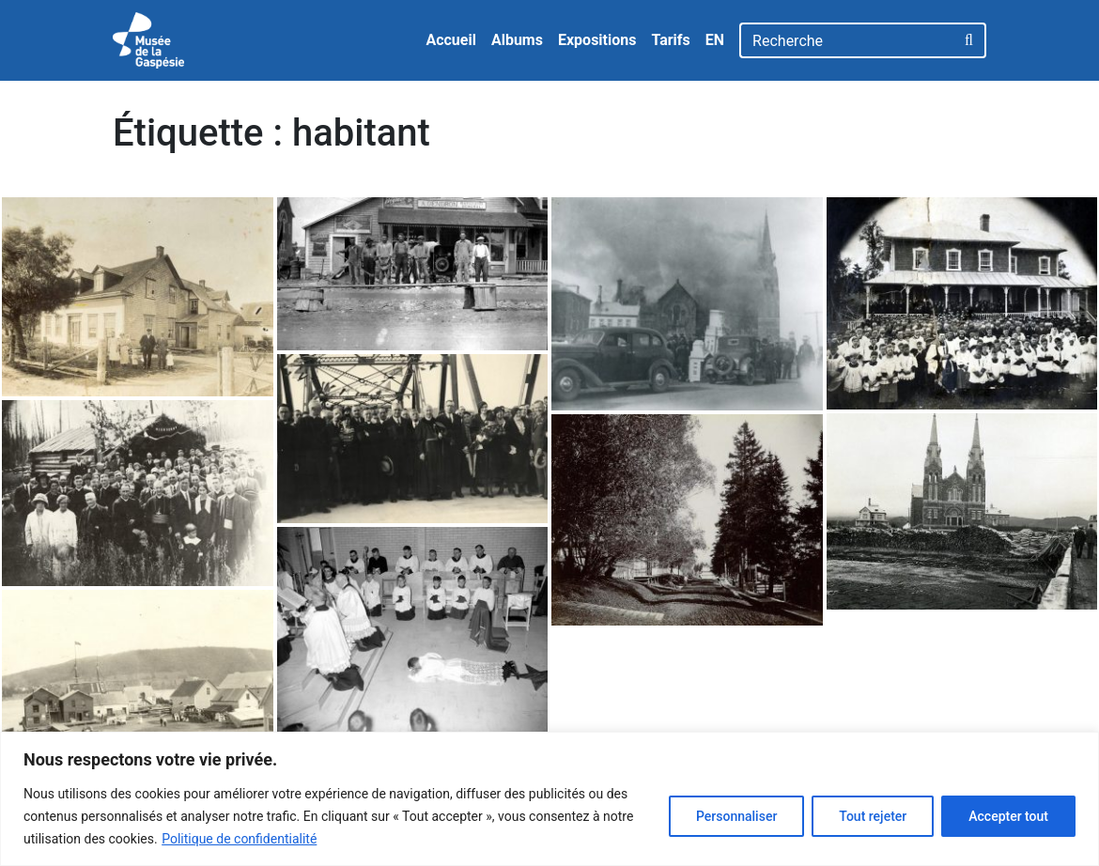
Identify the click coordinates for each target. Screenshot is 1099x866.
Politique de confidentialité (239, 838)
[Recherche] (846, 40)
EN (714, 40)
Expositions (597, 40)
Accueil (451, 40)
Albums (517, 40)
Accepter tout (1008, 816)
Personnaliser (736, 816)
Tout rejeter (872, 816)
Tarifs (670, 40)
